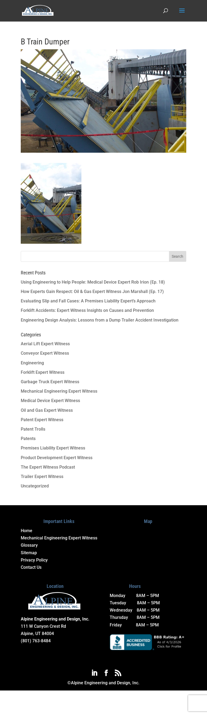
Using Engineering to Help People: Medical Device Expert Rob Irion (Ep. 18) (93, 282)
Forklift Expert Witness (42, 372)
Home (26, 530)
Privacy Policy (34, 560)
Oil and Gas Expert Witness (47, 410)
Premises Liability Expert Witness (53, 448)
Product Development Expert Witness (56, 457)
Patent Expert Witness (42, 419)
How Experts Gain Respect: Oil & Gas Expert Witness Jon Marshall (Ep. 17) (92, 291)
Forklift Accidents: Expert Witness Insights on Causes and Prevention (87, 310)
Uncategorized (35, 486)
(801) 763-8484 (36, 640)
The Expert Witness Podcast (48, 467)
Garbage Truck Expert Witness (50, 381)
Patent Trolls (33, 429)
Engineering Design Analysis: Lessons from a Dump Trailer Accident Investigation (99, 320)
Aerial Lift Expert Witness (45, 343)
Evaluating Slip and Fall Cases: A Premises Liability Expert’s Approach (88, 301)
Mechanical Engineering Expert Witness (59, 391)
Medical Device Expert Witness (50, 400)
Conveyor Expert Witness (45, 353)
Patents (28, 438)
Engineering (32, 362)
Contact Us (31, 567)
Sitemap (29, 552)
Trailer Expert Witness (42, 476)
